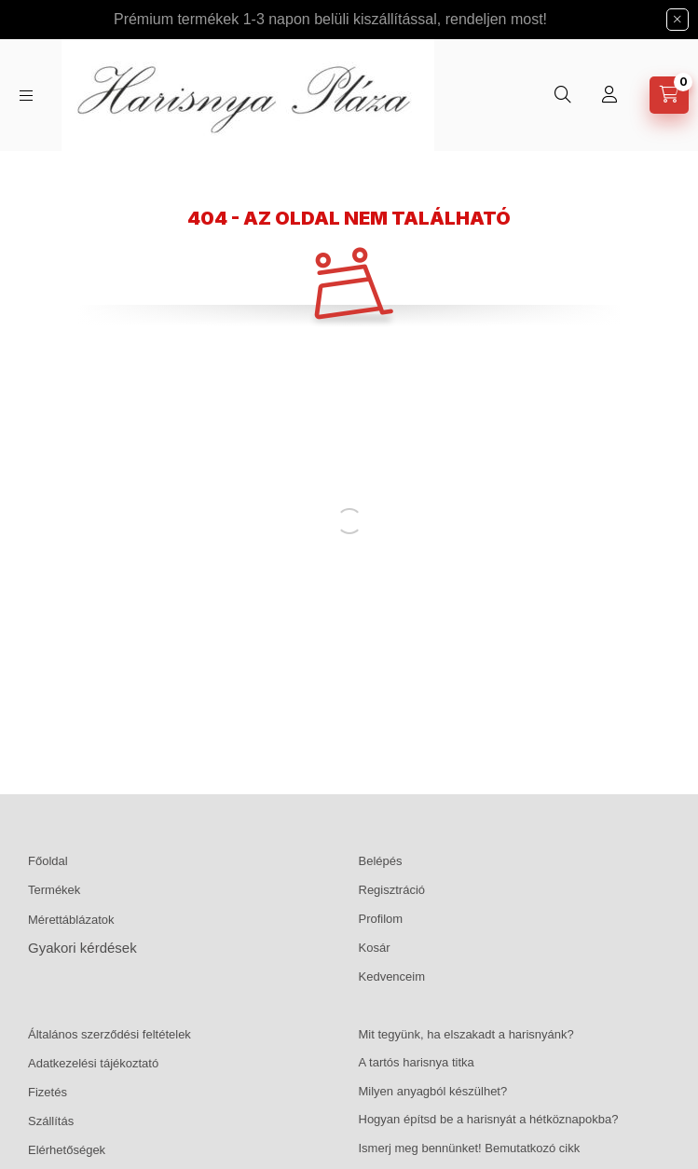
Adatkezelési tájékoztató (93, 1063)
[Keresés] (563, 95)
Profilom (381, 919)
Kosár (374, 948)
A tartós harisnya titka (416, 1062)
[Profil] (609, 95)
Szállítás (51, 1121)
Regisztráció (392, 890)
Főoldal (48, 861)
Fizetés (47, 1092)
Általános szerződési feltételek (109, 1034)
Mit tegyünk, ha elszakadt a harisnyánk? (466, 1034)
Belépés (381, 861)
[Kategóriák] (26, 95)
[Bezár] (677, 19)
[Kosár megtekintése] (669, 95)
